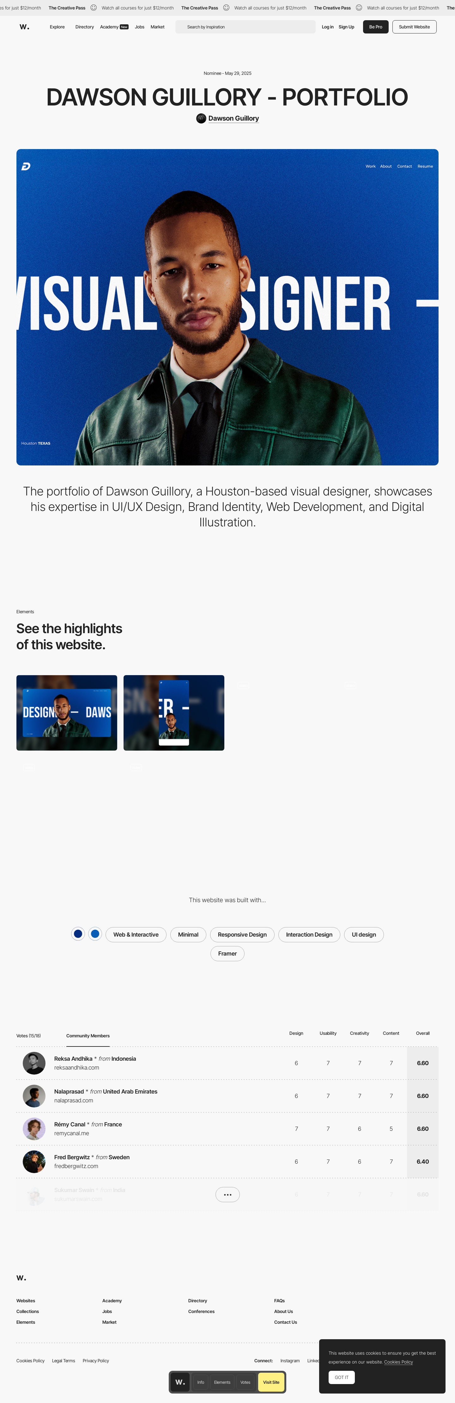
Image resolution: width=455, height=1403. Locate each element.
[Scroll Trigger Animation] (388, 713)
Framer (227, 953)
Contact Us (285, 1322)
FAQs (279, 1300)
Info (200, 1382)
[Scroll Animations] (66, 794)
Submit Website (414, 26)
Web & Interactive (136, 934)
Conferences (201, 1311)
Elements (222, 1382)
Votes (245, 1382)
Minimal (188, 934)
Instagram (290, 1360)
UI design (364, 934)
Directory (85, 26)
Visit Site (271, 1382)
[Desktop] (66, 713)
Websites (25, 1300)
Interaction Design (309, 934)
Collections (27, 1311)
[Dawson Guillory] (227, 118)
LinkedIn (315, 1360)
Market (158, 26)
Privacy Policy (96, 1360)
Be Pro (375, 26)
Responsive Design (242, 934)
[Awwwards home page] (180, 1382)
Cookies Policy (30, 1360)
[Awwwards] (24, 26)
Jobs (139, 26)
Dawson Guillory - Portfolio (227, 97)
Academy (114, 26)
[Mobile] (174, 713)
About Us (283, 1311)
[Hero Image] (281, 713)
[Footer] (174, 794)
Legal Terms (63, 1360)
